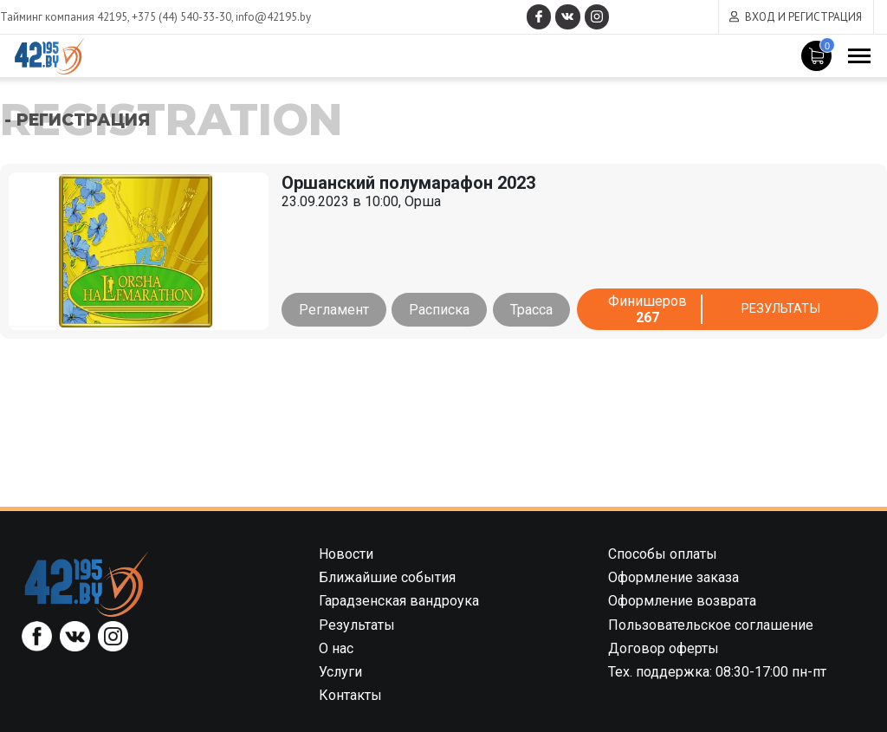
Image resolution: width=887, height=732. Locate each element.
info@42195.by (273, 17)
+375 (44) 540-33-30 (181, 17)
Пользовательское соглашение (710, 625)
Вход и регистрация (803, 17)
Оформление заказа (673, 577)
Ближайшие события (387, 577)
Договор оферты (663, 648)
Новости (346, 554)
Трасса (537, 309)
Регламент (334, 309)
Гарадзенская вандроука (399, 601)
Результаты (783, 309)
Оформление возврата (682, 601)
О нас (336, 648)
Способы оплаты (662, 554)
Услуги (340, 672)
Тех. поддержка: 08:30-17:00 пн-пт (717, 672)
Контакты (350, 695)
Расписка (442, 309)
